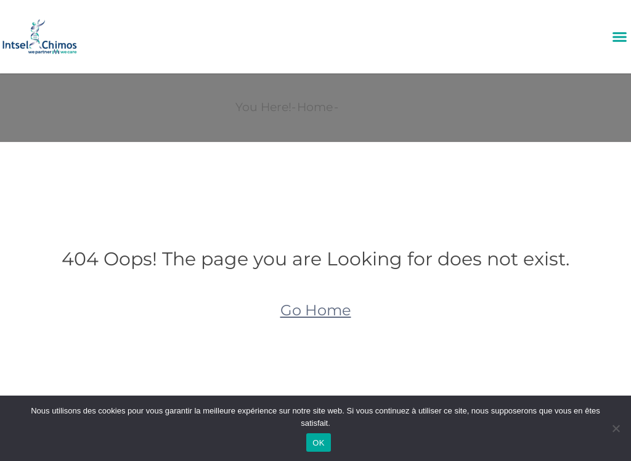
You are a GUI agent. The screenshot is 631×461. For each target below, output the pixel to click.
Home (315, 107)
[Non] (615, 428)
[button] (619, 37)
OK (318, 442)
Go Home (315, 310)
